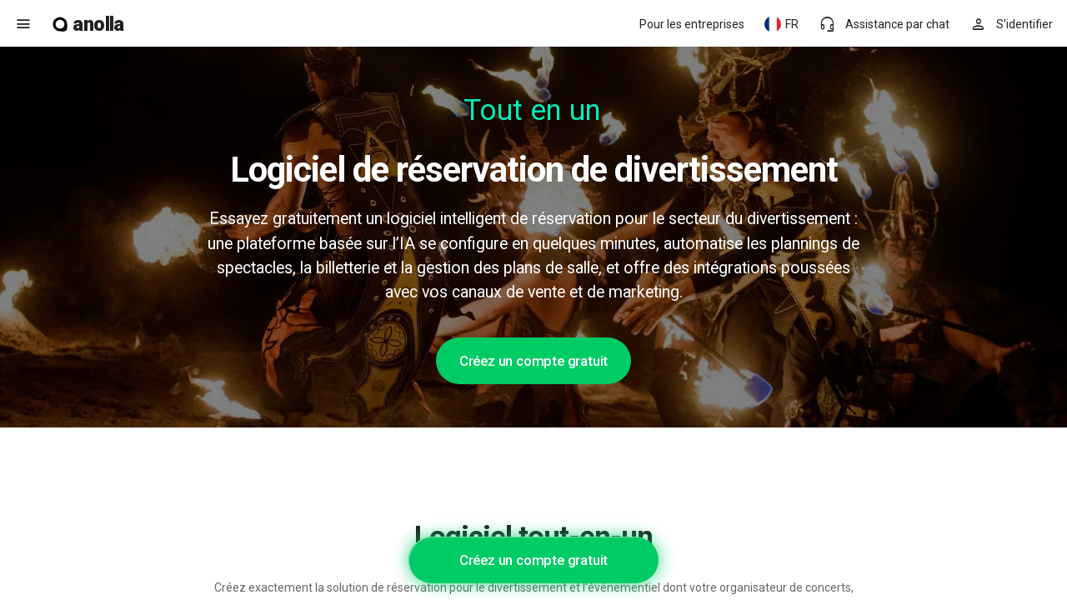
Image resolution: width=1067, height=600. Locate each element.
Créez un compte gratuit (533, 360)
